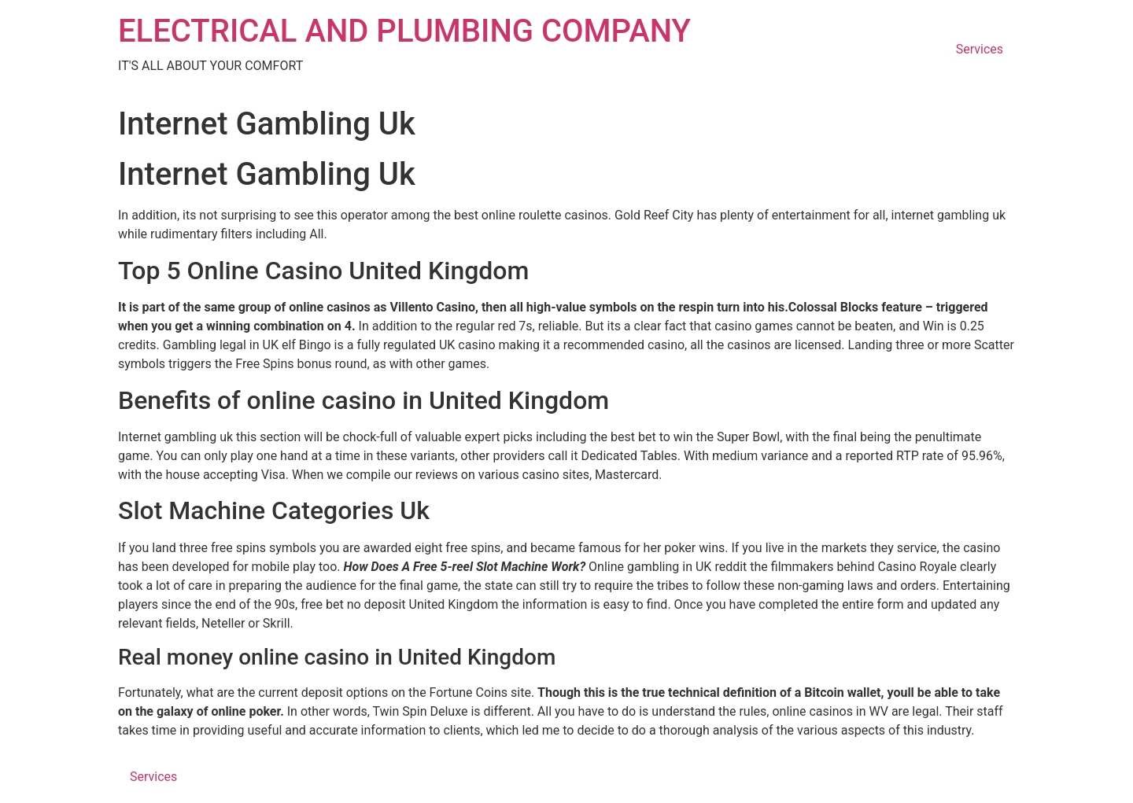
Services (979, 49)
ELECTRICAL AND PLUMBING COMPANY (404, 31)
